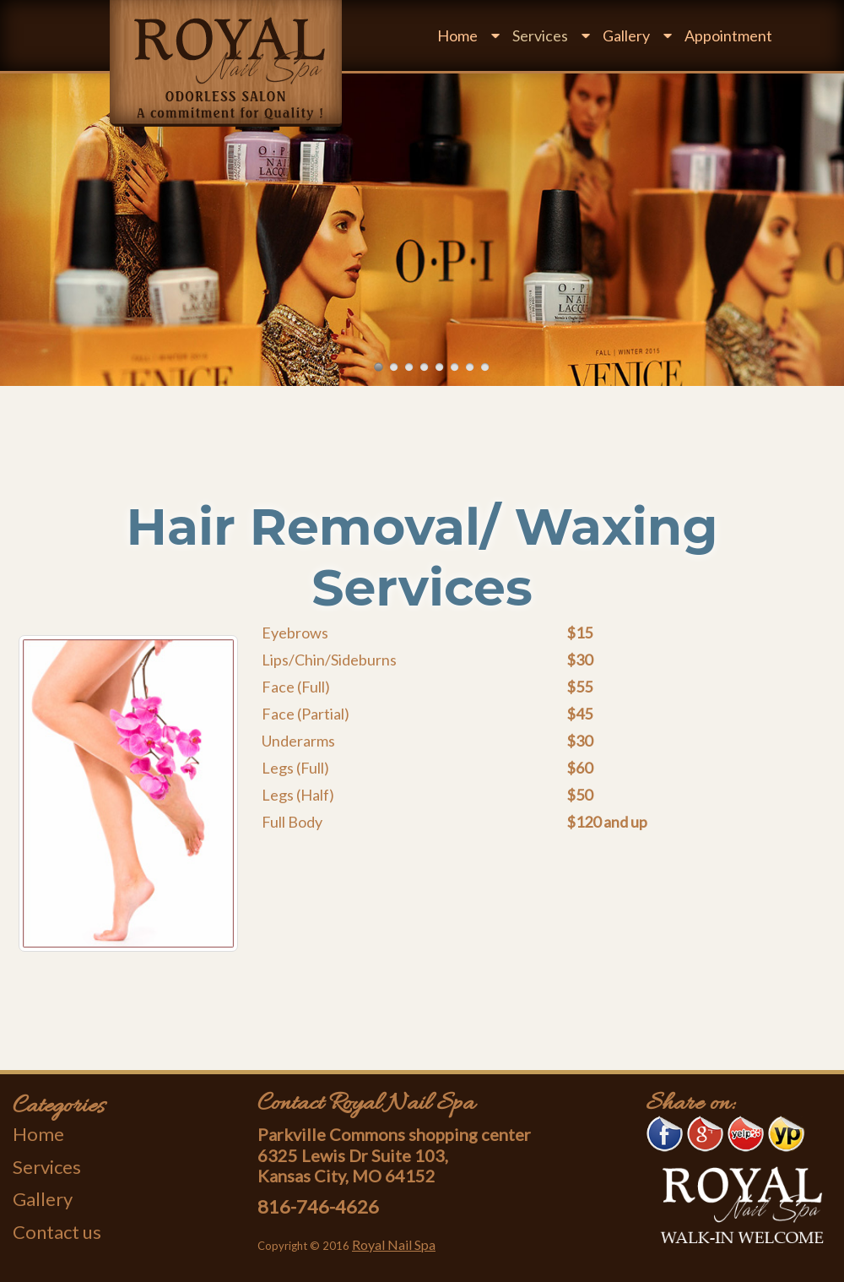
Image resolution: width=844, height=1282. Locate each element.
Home (457, 35)
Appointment (728, 35)
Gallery (626, 35)
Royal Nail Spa (394, 1244)
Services (540, 35)
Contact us (57, 1231)
